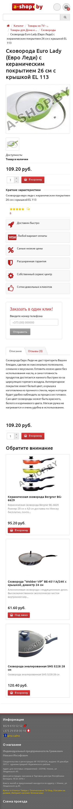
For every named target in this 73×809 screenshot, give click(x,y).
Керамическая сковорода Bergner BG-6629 (35, 498)
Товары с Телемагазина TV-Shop (36, 790)
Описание (15, 351)
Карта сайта (11, 735)
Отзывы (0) (35, 351)
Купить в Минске (11, 790)
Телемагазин (36, 792)
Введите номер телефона (26, 316)
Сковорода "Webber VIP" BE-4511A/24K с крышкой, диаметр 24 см (37, 583)
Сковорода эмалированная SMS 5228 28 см (36, 667)
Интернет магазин (20, 792)
